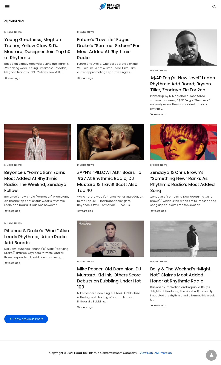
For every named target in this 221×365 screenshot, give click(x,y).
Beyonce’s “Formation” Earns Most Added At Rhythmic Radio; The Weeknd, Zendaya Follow (35, 181)
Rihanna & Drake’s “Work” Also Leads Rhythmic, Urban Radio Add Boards (36, 237)
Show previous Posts (28, 319)
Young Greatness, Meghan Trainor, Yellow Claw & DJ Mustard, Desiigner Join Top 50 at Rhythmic (37, 49)
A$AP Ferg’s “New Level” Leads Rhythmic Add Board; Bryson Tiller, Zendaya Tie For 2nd (182, 84)
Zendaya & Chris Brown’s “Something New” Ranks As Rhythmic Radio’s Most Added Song (182, 181)
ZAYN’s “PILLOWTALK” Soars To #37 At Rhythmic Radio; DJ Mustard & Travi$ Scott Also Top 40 (109, 181)
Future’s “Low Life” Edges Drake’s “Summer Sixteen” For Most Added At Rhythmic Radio (108, 49)
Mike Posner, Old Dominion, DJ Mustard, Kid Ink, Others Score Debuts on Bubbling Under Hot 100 (109, 278)
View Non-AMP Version (156, 353)
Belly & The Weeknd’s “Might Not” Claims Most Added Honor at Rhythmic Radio (180, 275)
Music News (13, 32)
